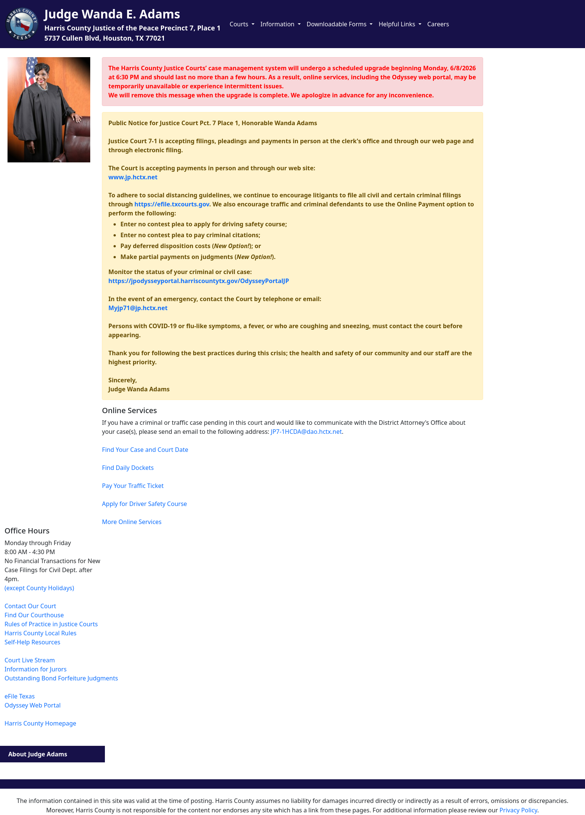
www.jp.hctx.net (133, 177)
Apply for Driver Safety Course (144, 504)
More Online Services (131, 522)
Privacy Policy (518, 810)
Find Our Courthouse (34, 615)
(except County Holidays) (39, 588)
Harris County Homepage (40, 723)
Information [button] (278, 24)
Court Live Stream (30, 660)
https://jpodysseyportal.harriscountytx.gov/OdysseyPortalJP (198, 281)
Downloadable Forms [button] (337, 24)
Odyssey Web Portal (33, 705)
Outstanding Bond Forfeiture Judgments (61, 678)
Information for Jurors (36, 669)
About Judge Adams (37, 754)
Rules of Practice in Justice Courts (51, 624)
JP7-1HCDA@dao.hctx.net (306, 431)
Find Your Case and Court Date (145, 449)
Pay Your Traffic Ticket (133, 486)
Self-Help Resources (32, 642)
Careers (438, 24)
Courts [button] (240, 24)
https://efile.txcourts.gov (172, 204)
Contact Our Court (30, 606)
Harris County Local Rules (40, 633)
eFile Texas (20, 696)
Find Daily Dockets (128, 468)
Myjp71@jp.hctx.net (137, 308)
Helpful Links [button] (398, 24)
